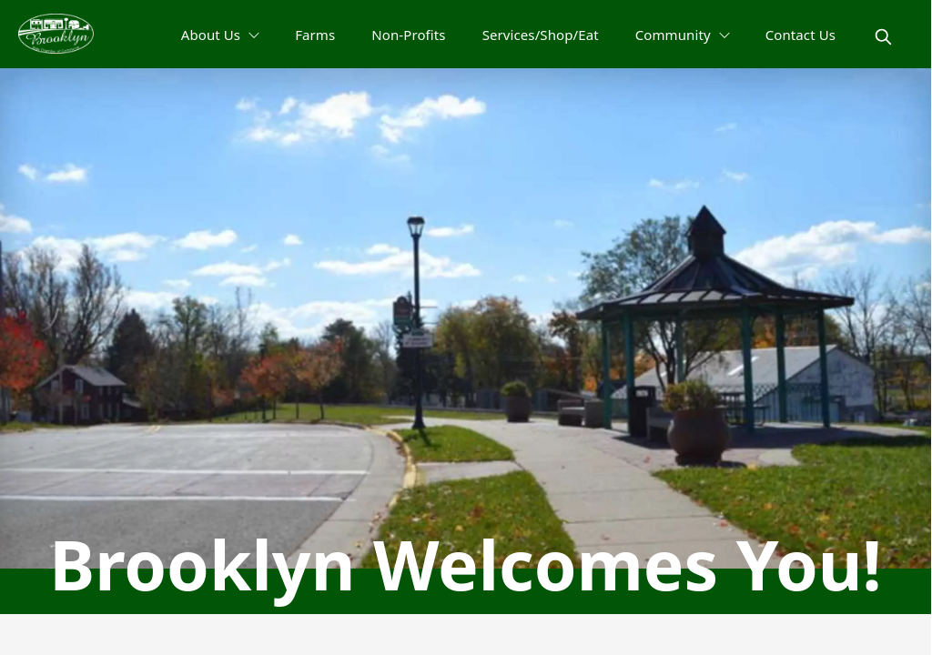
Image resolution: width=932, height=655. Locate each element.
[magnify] (883, 37)
